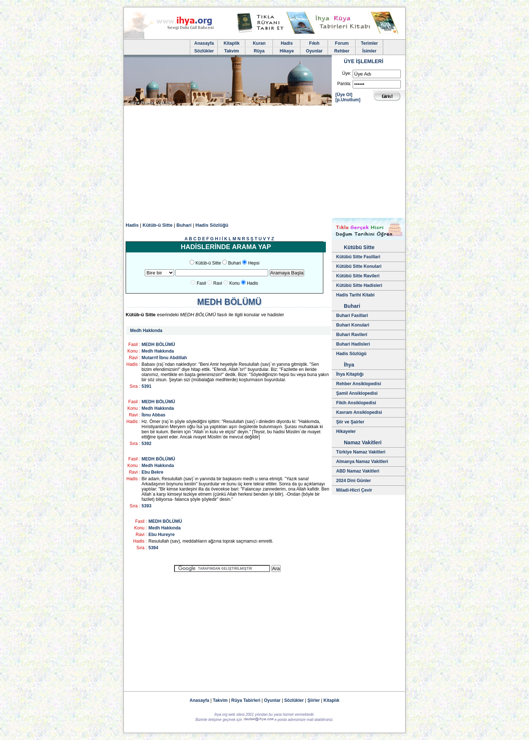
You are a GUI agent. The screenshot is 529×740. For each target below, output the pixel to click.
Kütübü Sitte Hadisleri (359, 285)
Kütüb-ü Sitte (158, 225)
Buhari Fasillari (352, 315)
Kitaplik (232, 43)
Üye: (346, 73)
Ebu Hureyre (161, 534)
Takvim (231, 51)
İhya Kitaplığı (350, 374)
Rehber (341, 51)
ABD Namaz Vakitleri (357, 471)
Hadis (287, 43)
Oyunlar (314, 51)
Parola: (344, 83)
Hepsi (253, 263)
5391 (146, 386)
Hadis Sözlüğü (211, 225)
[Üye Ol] (343, 94)
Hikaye (287, 51)
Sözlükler (204, 51)
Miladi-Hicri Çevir (354, 490)
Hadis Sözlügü (351, 353)
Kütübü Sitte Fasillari (358, 256)
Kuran (259, 43)
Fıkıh (314, 43)
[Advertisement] (264, 163)
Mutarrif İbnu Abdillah (164, 357)
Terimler (369, 43)
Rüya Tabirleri (245, 700)
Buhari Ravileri (351, 334)
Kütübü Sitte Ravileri (357, 275)
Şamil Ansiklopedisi (357, 393)
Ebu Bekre (152, 472)
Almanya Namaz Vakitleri (362, 461)
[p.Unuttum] (347, 99)
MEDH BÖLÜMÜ (158, 344)
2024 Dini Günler (353, 480)
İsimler (369, 51)
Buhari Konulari (352, 325)
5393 (146, 505)
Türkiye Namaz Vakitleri (360, 452)
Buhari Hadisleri (353, 344)
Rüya (259, 51)
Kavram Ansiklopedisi (359, 412)
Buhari (183, 225)
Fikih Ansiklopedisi (356, 402)
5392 (146, 443)
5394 (153, 547)
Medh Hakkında (146, 330)
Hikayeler (346, 431)
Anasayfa (204, 43)
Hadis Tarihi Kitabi (355, 295)
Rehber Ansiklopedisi (358, 383)
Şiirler (313, 700)
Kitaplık (331, 700)
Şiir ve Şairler (350, 421)
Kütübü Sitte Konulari (358, 266)
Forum (342, 43)
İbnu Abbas (153, 415)
